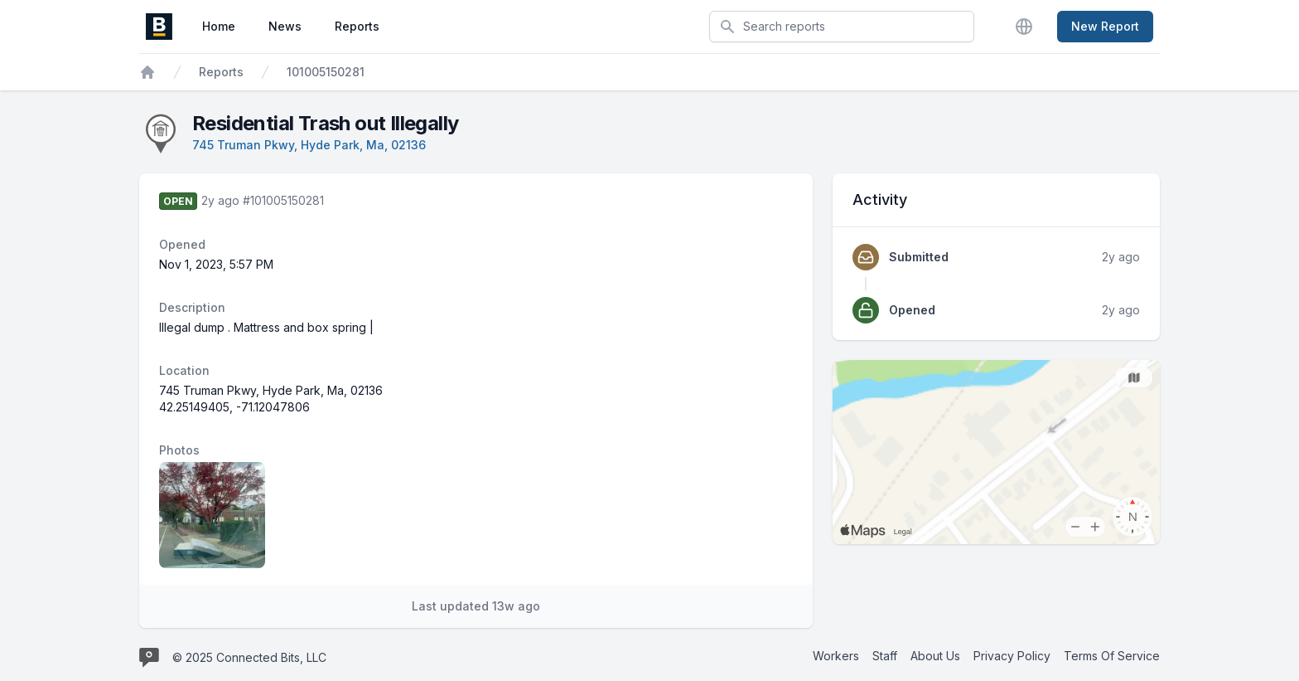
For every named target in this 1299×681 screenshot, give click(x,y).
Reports (357, 26)
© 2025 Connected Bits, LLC (249, 657)
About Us (935, 656)
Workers (836, 656)
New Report (1105, 26)
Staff (884, 656)
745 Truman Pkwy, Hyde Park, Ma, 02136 (309, 145)
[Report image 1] (212, 515)
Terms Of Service (1112, 656)
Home (218, 26)
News (285, 26)
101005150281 (326, 72)
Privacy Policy (1011, 656)
